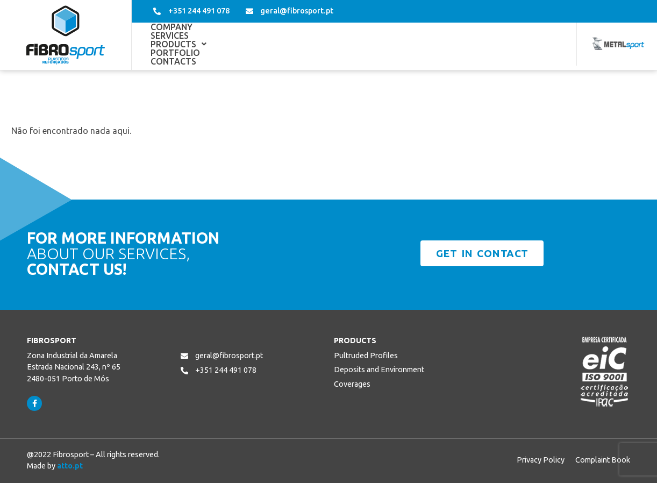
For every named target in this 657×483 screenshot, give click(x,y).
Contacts (423, 44)
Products (291, 44)
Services (228, 44)
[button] (291, 44)
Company (171, 44)
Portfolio (359, 44)
